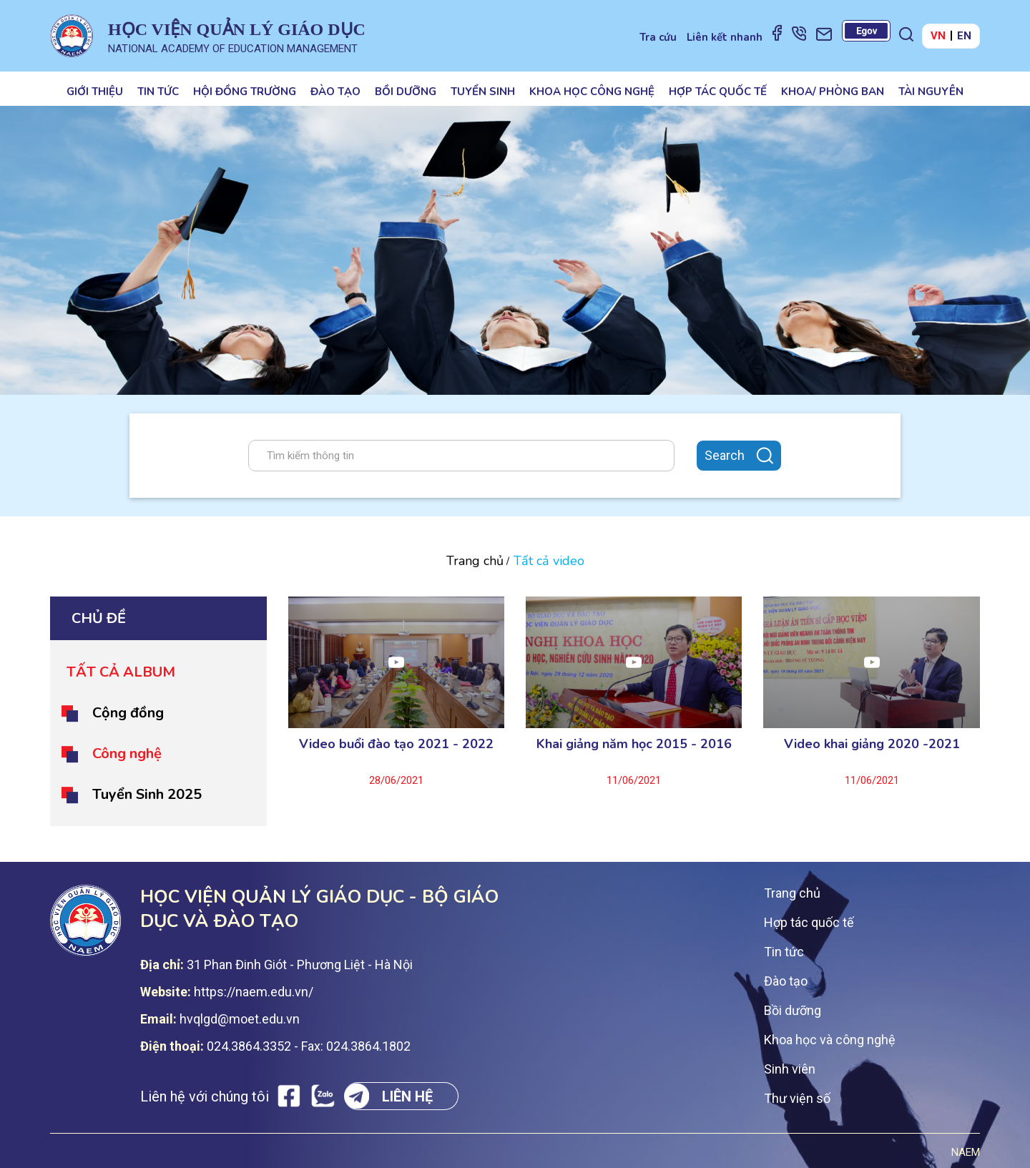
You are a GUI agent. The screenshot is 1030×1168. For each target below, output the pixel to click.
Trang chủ (475, 560)
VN (938, 35)
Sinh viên (789, 1068)
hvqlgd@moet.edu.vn (240, 1018)
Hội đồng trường (244, 91)
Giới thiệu (95, 91)
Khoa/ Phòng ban (832, 91)
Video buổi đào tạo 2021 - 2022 (396, 743)
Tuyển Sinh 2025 (147, 794)
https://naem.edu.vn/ (253, 991)
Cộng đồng (128, 712)
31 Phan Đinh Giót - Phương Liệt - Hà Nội (300, 964)
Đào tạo (335, 91)
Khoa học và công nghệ (830, 1039)
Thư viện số (797, 1098)
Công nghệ (127, 753)
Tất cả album (121, 672)
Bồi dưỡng (405, 91)
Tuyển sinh (483, 91)
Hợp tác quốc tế (718, 91)
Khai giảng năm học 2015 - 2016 (634, 743)
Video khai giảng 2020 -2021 (872, 743)
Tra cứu (658, 37)
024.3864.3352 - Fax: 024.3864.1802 (309, 1046)
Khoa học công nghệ (591, 91)
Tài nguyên (930, 91)
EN (964, 35)
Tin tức (158, 91)
